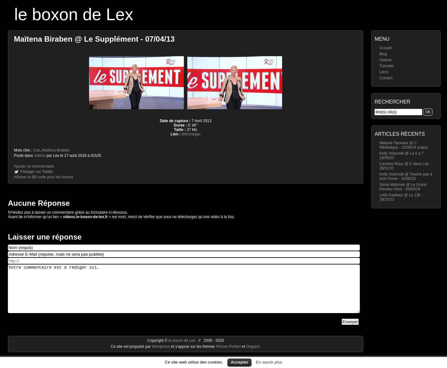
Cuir (36, 150)
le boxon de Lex (73, 14)
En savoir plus (269, 362)
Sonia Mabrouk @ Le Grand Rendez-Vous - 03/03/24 (403, 186)
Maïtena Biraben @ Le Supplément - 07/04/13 (94, 39)
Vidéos (39, 155)
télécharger (191, 134)
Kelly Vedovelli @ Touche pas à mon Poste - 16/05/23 (405, 176)
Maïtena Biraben (56, 150)
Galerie (385, 60)
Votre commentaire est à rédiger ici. (184, 293)
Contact (385, 78)
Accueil (385, 48)
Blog (383, 54)
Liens (384, 72)
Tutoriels (386, 66)
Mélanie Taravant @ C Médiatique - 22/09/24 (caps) (403, 145)
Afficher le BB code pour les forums (43, 177)
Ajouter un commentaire (34, 166)
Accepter (239, 362)
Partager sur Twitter (36, 171)
